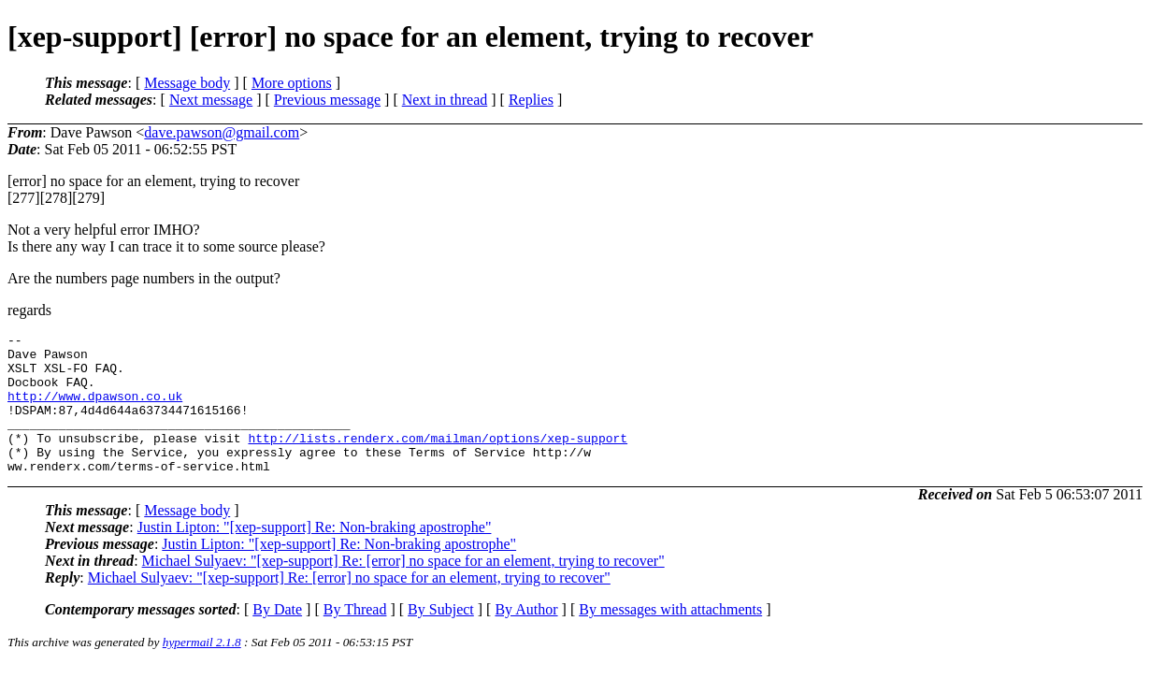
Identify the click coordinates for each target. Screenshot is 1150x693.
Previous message (327, 100)
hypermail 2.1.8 (202, 670)
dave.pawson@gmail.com (221, 132)
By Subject (441, 637)
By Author (526, 637)
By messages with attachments (670, 637)
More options (292, 83)
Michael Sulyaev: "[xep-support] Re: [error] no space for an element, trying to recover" (403, 589)
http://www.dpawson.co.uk (94, 409)
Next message (210, 100)
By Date (277, 637)
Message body (187, 83)
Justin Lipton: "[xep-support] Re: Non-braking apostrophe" (314, 555)
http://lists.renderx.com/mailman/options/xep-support (437, 460)
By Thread (355, 637)
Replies (531, 100)
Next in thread (445, 100)
